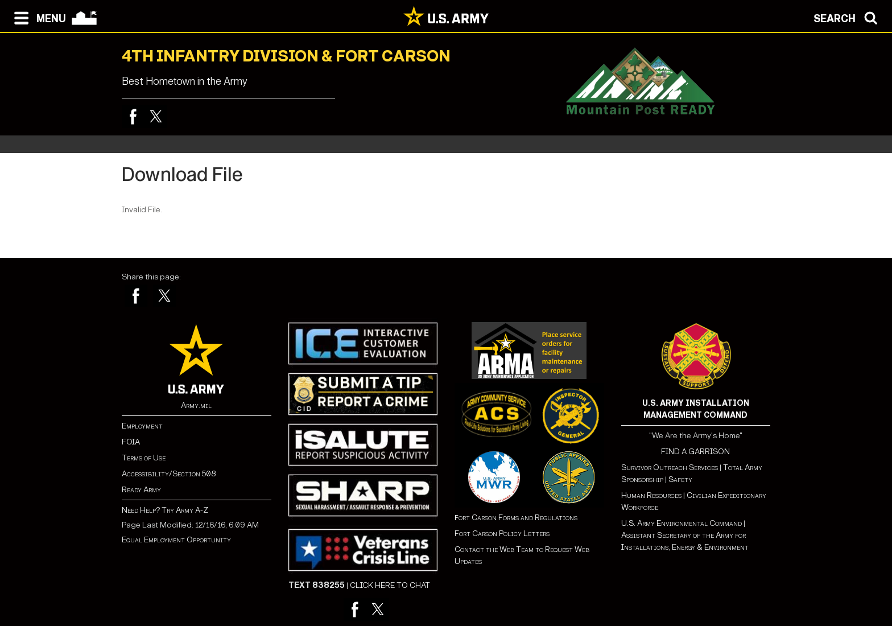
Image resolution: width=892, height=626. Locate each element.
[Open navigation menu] (37, 17)
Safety (680, 479)
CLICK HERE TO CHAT (390, 585)
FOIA (131, 442)
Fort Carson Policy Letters (502, 533)
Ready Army (141, 490)
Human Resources (651, 495)
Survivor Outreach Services (669, 467)
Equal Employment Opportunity (176, 540)
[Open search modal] (848, 17)
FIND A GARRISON (695, 451)
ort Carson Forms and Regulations (516, 517)
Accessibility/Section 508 (169, 474)
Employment (142, 426)
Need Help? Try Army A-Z (165, 510)
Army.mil (196, 405)
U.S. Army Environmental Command (681, 523)
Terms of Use (144, 458)
